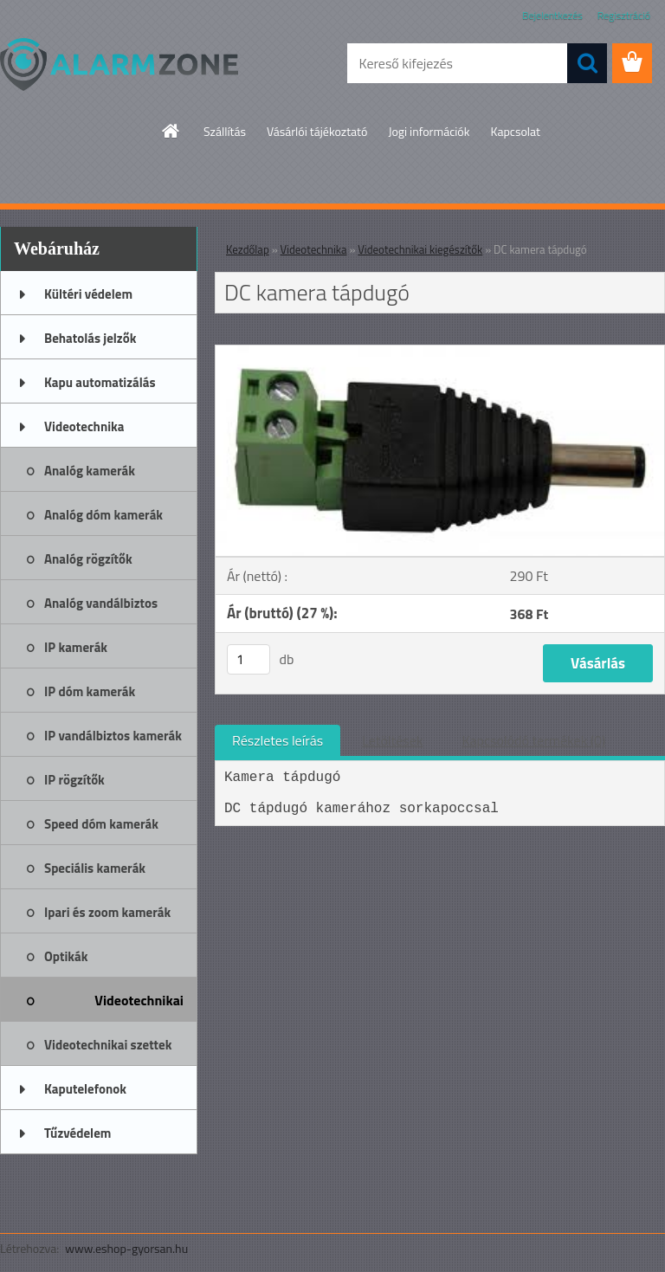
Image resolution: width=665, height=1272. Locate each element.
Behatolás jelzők (90, 338)
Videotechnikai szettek (107, 1045)
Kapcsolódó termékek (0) (533, 740)
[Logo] (119, 64)
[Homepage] (171, 131)
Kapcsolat (515, 131)
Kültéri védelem (88, 294)
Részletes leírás (277, 740)
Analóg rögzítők (88, 559)
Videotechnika (84, 426)
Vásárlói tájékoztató (317, 131)
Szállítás (224, 131)
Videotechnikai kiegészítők (139, 1006)
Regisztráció (623, 15)
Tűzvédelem (77, 1133)
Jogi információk (428, 131)
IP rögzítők (74, 780)
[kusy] (248, 659)
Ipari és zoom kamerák (107, 912)
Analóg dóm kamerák (103, 515)
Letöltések (392, 740)
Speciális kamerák (94, 868)
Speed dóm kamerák (101, 824)
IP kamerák (75, 647)
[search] (587, 63)
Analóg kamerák (89, 471)
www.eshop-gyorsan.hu (126, 1248)
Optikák (65, 956)
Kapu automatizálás (100, 382)
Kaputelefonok (85, 1089)
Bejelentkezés (552, 15)
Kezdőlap (247, 249)
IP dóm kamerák (89, 691)
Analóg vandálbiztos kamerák (101, 608)
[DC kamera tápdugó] (440, 352)
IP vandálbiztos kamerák (113, 736)
